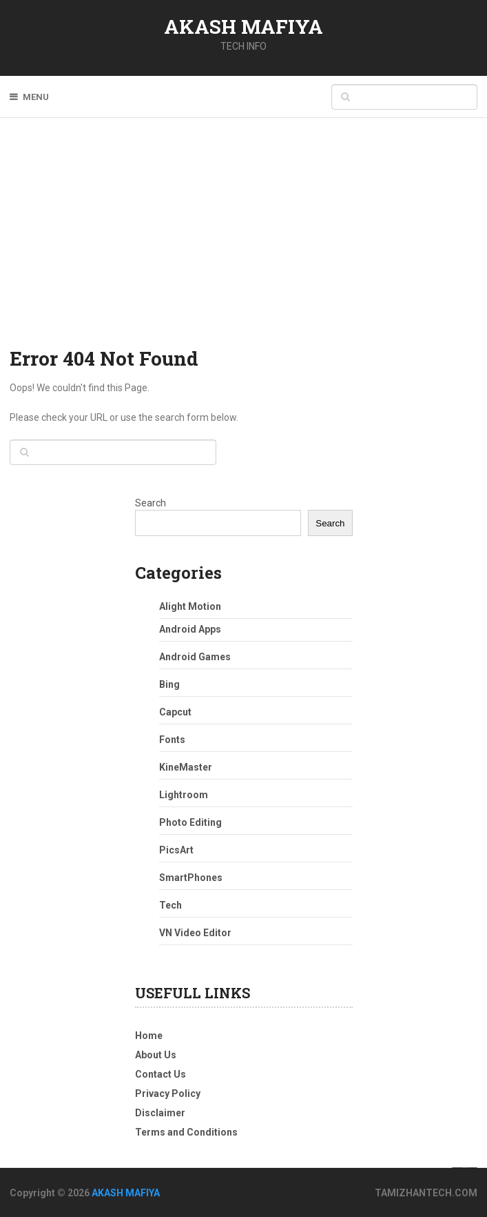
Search (150, 502)
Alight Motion (190, 606)
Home (149, 1035)
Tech (170, 905)
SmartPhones (190, 877)
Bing (169, 684)
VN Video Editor (195, 932)
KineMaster (185, 767)
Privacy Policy (167, 1093)
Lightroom (183, 794)
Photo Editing (190, 822)
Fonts (172, 739)
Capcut (175, 712)
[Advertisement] (243, 241)
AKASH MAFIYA (243, 26)
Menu (36, 97)
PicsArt (176, 849)
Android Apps (190, 629)
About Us (155, 1054)
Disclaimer (160, 1112)
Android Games (195, 656)
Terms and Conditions (186, 1132)
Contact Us (160, 1074)
